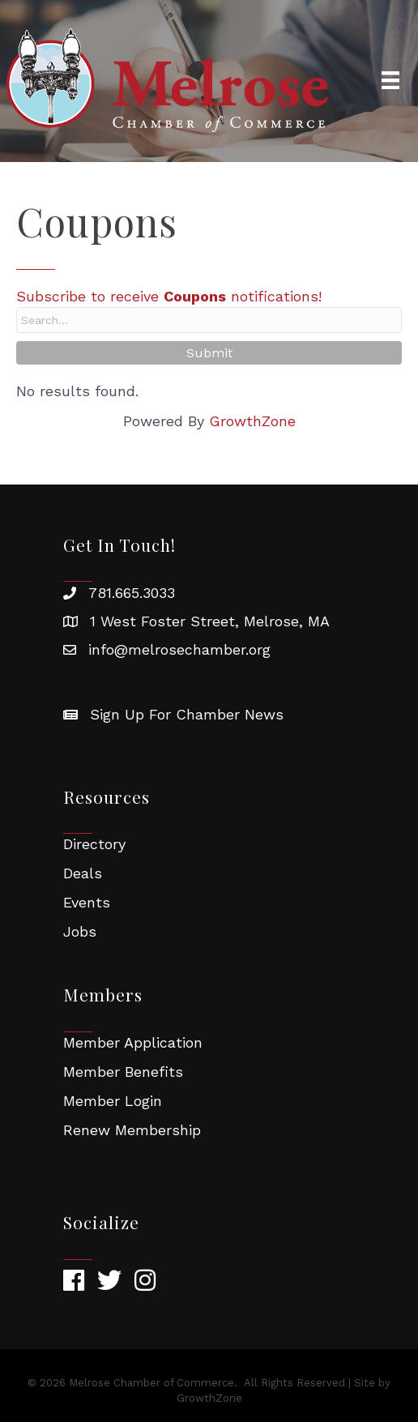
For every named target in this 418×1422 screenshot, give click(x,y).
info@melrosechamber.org (179, 649)
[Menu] (390, 80)
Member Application (133, 1042)
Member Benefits (123, 1071)
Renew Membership (132, 1129)
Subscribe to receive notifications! (169, 296)
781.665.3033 (131, 592)
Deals (82, 873)
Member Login (112, 1100)
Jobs (79, 931)
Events (86, 902)
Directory (94, 843)
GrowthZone (252, 420)
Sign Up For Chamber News (187, 714)
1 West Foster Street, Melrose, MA (210, 621)
